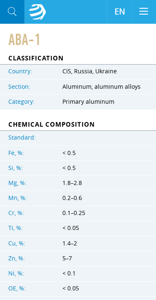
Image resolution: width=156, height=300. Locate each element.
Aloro (37, 12)
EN (119, 11)
